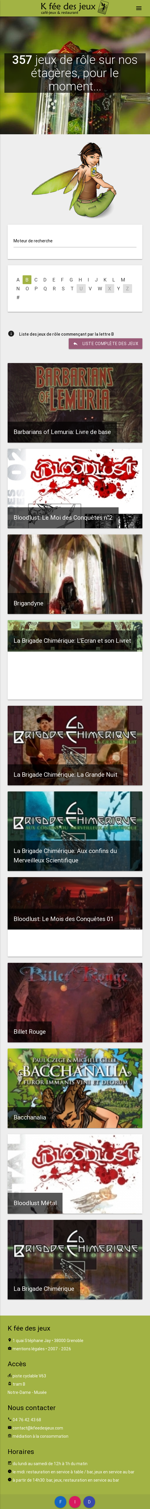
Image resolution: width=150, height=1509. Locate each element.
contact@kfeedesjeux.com (38, 1428)
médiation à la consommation (40, 1436)
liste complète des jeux (106, 343)
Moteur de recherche (33, 241)
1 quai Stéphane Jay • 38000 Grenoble (48, 1340)
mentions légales (29, 1348)
